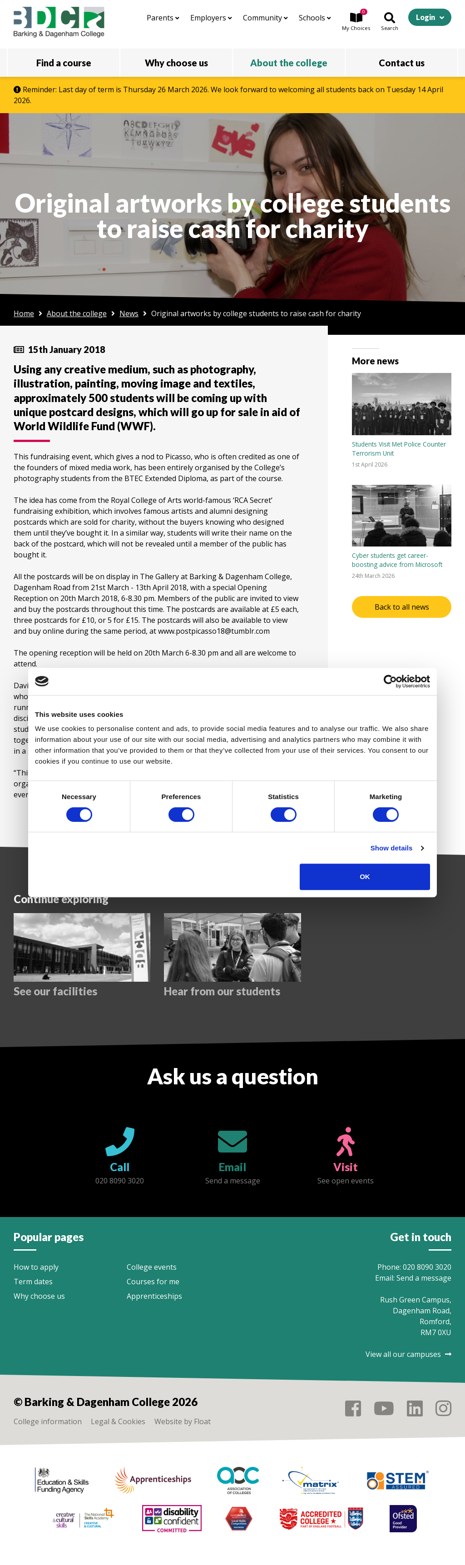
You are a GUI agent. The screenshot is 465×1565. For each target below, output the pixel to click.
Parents (163, 18)
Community (265, 18)
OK (365, 876)
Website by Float (182, 1421)
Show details (392, 848)
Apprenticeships (154, 1296)
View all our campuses (408, 1354)
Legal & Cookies (118, 1421)
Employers (211, 18)
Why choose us (39, 1296)
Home (24, 313)
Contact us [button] (402, 62)
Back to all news (402, 607)
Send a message (423, 1278)
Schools (315, 18)
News (129, 313)
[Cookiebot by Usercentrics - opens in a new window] (390, 681)
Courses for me (153, 1282)
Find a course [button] (63, 62)
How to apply (36, 1267)
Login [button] (425, 17)
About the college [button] (288, 62)
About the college (77, 313)
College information (48, 1421)
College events (152, 1267)
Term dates (33, 1282)
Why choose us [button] (176, 62)
